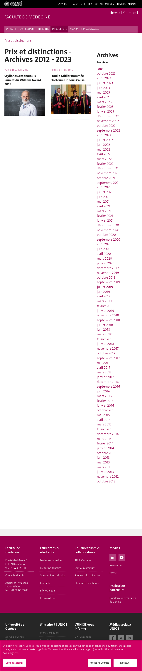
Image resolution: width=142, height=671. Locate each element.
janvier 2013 (105, 472)
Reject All (125, 663)
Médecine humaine (51, 560)
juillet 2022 (105, 140)
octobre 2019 (106, 277)
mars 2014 (104, 439)
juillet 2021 (105, 192)
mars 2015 (104, 424)
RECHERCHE (43, 29)
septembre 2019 (108, 282)
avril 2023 (104, 97)
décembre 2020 (108, 225)
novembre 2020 (108, 230)
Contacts (45, 583)
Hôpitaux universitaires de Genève (122, 599)
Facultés (77, 4)
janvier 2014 (105, 448)
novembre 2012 (108, 476)
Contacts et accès (14, 575)
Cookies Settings (14, 663)
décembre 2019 (108, 268)
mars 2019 (104, 301)
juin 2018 (103, 329)
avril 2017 (103, 367)
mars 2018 (104, 334)
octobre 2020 (106, 234)
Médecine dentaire (50, 568)
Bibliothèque (47, 590)
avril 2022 (104, 154)
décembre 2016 (108, 382)
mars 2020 (104, 258)
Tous (100, 69)
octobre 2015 (106, 410)
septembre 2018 (108, 320)
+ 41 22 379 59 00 (18, 590)
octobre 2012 (106, 481)
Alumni (132, 4)
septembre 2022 (108, 130)
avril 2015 (103, 420)
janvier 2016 (105, 405)
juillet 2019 (105, 287)
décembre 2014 (108, 434)
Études (88, 4)
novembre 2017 (108, 348)
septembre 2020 (108, 239)
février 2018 (105, 339)
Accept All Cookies (99, 663)
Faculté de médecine (27, 17)
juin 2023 (103, 88)
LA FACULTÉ (11, 29)
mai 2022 (103, 149)
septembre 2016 (108, 386)
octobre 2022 (106, 125)
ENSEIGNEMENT (27, 29)
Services (121, 4)
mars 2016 (104, 396)
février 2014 (105, 443)
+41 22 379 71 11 (17, 567)
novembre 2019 (108, 272)
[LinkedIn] (113, 557)
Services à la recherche (87, 575)
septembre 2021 (108, 182)
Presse (113, 573)
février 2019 (105, 306)
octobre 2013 (106, 453)
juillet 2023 (105, 83)
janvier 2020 (105, 263)
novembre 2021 (108, 173)
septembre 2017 (108, 358)
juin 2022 (103, 144)
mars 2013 (104, 467)
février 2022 (105, 163)
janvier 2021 (105, 220)
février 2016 (105, 401)
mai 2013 (103, 462)
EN (134, 12)
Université (64, 4)
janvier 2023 (105, 111)
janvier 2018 (105, 343)
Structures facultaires (87, 583)
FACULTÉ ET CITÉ (59, 29)
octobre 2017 (106, 353)
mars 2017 (104, 372)
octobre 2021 (106, 178)
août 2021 (104, 187)
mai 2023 (103, 92)
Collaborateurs (104, 4)
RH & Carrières (83, 560)
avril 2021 (103, 206)
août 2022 (104, 135)
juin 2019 (103, 291)
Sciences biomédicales (52, 575)
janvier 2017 (105, 377)
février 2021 (105, 215)
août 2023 (104, 78)
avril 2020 (104, 253)
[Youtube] (122, 557)
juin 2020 (103, 249)
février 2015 (105, 429)
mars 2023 (104, 102)
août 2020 (104, 244)
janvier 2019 (105, 310)
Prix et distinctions (18, 40)
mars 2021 (104, 211)
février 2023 (105, 106)
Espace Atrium (48, 598)
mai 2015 (103, 415)
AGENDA (74, 29)
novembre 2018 (108, 315)
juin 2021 (103, 197)
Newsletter (115, 565)
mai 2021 (103, 201)
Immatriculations (50, 632)
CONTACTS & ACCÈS (90, 29)
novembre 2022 (108, 121)
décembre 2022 (108, 116)
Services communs (85, 568)
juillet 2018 (105, 325)
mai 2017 (103, 362)
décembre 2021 (107, 168)
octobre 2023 (106, 73)
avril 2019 (104, 296)
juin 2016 (103, 391)
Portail (115, 12)
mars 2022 (104, 159)
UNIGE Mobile (83, 636)
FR (130, 12)
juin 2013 (103, 457)
